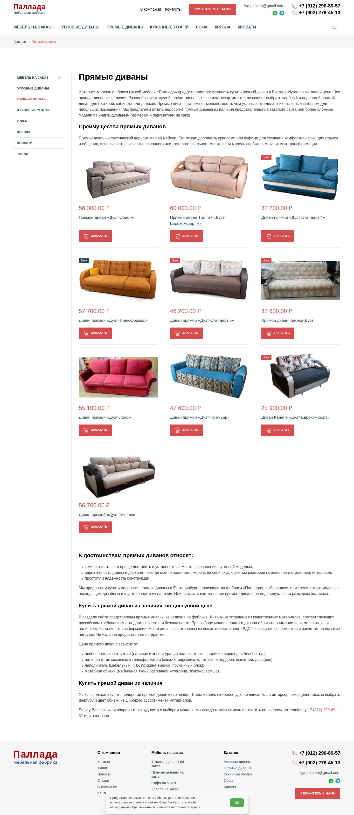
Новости (105, 774)
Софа (22, 121)
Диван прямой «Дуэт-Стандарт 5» (200, 320)
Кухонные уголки (33, 109)
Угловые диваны (33, 88)
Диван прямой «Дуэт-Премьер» (198, 417)
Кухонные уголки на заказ (173, 786)
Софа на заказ (164, 774)
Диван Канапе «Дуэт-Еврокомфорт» (293, 417)
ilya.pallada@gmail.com (263, 6)
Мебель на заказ (33, 77)
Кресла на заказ (165, 780)
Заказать (100, 235)
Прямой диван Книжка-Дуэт (285, 320)
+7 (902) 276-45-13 (319, 12)
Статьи (104, 780)
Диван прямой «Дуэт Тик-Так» (105, 514)
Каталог (105, 761)
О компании (108, 786)
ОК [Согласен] (236, 802)
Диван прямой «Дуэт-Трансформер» (111, 320)
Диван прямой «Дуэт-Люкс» (103, 417)
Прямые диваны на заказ (172, 767)
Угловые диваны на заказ (173, 761)
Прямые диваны (32, 99)
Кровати (25, 142)
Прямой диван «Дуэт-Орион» (105, 217)
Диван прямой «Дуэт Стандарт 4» (291, 217)
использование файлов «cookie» (134, 802)
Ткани (22, 153)
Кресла (24, 131)
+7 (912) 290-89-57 (319, 5)
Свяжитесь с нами (212, 9)
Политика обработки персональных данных (311, 808)
